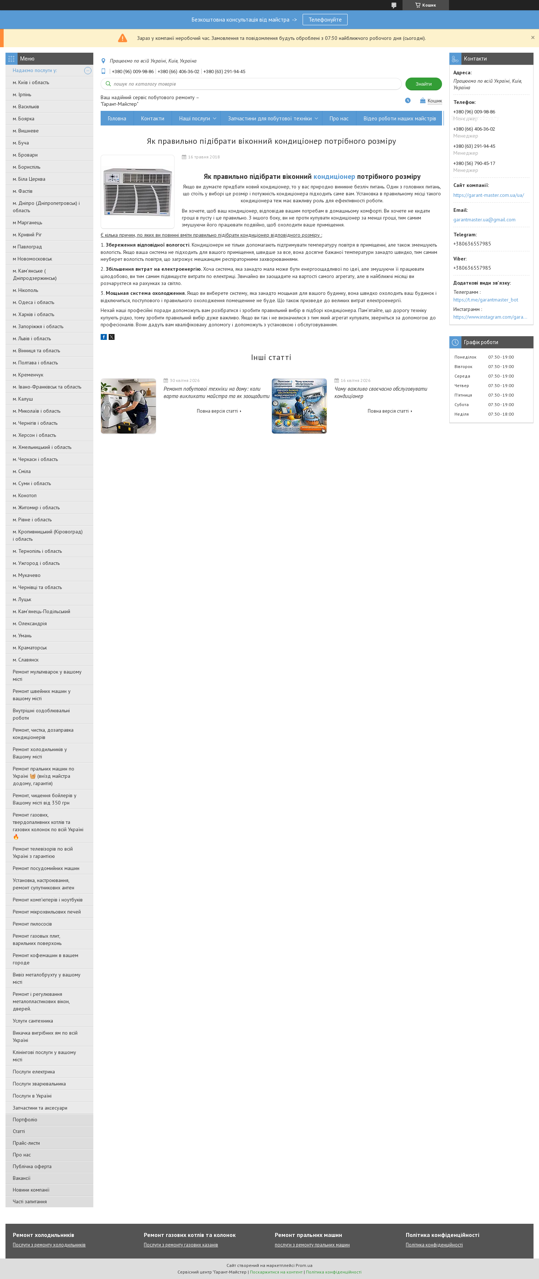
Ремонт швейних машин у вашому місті (42, 695)
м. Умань (22, 635)
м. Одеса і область (33, 302)
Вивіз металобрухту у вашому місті (47, 978)
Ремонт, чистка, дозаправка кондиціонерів (43, 733)
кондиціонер (334, 176)
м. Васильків (26, 106)
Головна (117, 118)
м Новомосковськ (32, 258)
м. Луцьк (22, 599)
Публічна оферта (32, 1166)
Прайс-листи (26, 1143)
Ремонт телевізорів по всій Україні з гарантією (43, 852)
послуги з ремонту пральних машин (312, 1245)
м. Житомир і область (36, 507)
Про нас (22, 1154)
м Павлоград (27, 246)
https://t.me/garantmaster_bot (485, 299)
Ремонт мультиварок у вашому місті (47, 675)
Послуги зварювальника (39, 1083)
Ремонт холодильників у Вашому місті (40, 753)
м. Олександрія (30, 623)
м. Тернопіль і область (37, 551)
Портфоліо (25, 1119)
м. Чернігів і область (35, 423)
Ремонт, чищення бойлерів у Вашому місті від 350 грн (44, 799)
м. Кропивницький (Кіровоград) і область (48, 535)
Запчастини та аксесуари (40, 1107)
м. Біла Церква (29, 179)
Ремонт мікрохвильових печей (47, 911)
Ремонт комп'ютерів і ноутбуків (48, 899)
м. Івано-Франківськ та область (47, 386)
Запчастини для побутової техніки (270, 118)
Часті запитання (30, 1201)
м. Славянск (25, 659)
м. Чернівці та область (37, 587)
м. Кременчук (28, 374)
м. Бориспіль (26, 167)
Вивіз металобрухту (475, 118)
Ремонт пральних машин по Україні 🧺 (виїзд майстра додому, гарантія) (43, 776)
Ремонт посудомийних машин (46, 868)
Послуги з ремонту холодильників (49, 1245)
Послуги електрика (34, 1071)
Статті (19, 1131)
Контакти (152, 118)
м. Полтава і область (35, 362)
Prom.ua (304, 1265)
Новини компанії (31, 1189)
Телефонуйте (325, 19)
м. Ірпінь (22, 94)
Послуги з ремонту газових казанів (181, 1245)
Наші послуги (194, 118)
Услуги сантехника (33, 1020)
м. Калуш (23, 398)
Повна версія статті (217, 411)
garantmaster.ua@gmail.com (484, 219)
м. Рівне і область (32, 519)
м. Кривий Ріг (27, 234)
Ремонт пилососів (32, 923)
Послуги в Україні (32, 1095)
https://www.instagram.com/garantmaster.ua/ (491, 317)
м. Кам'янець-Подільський (41, 611)
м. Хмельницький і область (42, 447)
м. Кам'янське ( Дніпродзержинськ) (35, 274)
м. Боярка (23, 118)
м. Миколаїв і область (36, 411)
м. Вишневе (26, 130)
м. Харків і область (33, 314)
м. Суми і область (32, 483)
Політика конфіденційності (434, 1245)
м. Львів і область (32, 338)
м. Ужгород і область (36, 563)
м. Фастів (23, 191)
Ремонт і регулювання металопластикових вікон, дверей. (41, 1001)
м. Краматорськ (30, 647)
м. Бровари (25, 154)
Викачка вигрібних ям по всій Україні (45, 1036)
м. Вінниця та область (36, 350)
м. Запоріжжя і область (38, 326)
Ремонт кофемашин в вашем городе (45, 959)
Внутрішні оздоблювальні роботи (41, 714)
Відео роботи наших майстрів (400, 118)
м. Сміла (22, 471)
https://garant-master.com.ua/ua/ (488, 195)
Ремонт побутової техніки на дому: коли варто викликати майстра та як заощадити (217, 392)
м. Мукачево (27, 575)
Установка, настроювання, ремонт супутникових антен (43, 884)
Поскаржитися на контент (276, 1272)
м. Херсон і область (34, 435)
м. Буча (21, 142)
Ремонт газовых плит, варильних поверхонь (37, 939)
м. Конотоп (25, 495)
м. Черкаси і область (35, 459)
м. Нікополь (25, 290)
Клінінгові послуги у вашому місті (44, 1056)
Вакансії (21, 1178)
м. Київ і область (31, 82)
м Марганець (27, 222)
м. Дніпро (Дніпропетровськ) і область (46, 207)
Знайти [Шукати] (424, 84)
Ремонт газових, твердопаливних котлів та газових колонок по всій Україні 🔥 (48, 825)
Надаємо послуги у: (35, 70)
